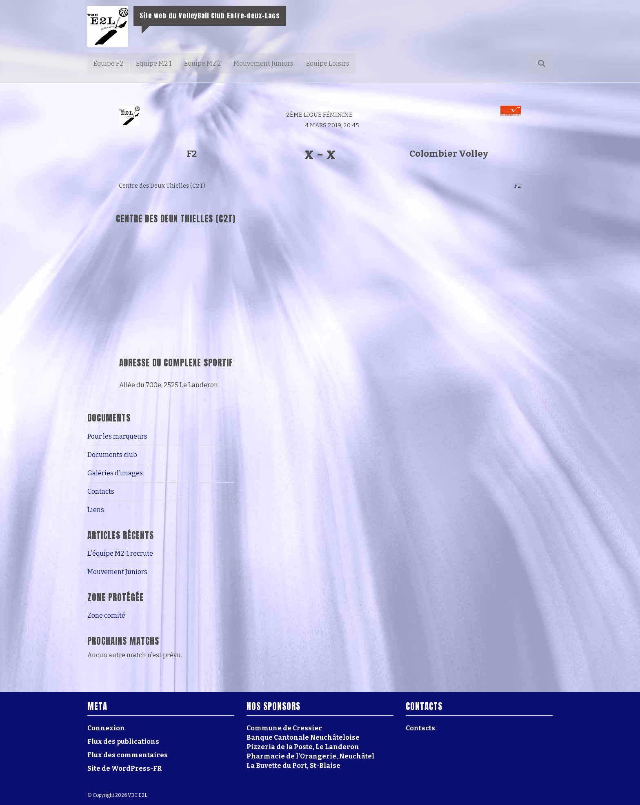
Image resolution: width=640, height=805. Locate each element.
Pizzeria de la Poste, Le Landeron (303, 747)
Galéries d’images (115, 473)
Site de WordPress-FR (124, 768)
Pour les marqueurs (117, 436)
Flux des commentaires (127, 755)
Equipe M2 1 (153, 63)
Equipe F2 (108, 63)
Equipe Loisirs (327, 63)
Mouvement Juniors (263, 63)
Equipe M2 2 (202, 63)
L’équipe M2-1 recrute (120, 553)
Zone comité (106, 615)
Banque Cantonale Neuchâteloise (303, 737)
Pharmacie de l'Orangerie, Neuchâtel (310, 756)
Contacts (100, 491)
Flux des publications (123, 741)
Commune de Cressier (284, 728)
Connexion (106, 728)
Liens (95, 510)
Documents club (112, 455)
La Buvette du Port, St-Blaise (293, 766)
